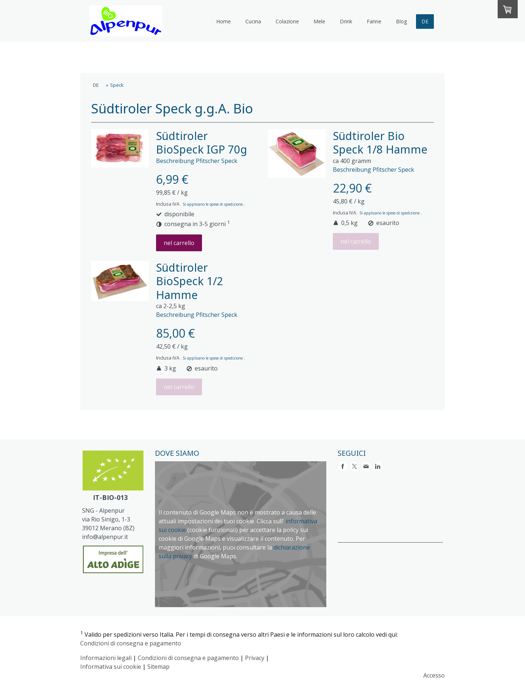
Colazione (287, 21)
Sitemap (158, 667)
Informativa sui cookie (110, 667)
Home (223, 21)
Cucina (253, 21)
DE (424, 21)
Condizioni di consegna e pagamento (130, 643)
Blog (401, 21)
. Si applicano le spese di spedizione (212, 204)
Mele (319, 21)
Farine (374, 21)
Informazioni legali (106, 658)
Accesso (434, 675)
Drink (346, 21)
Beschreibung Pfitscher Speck (196, 161)
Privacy (254, 658)
